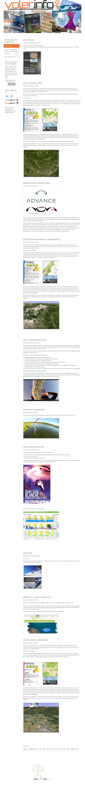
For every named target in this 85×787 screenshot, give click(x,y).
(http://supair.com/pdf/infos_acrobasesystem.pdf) (34, 370)
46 (43, 749)
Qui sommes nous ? (10, 56)
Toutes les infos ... (9, 46)
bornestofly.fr (61, 611)
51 (61, 749)
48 (50, 749)
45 (40, 749)
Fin (77, 749)
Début (25, 749)
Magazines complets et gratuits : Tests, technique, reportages (11, 51)
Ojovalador (41, 373)
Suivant (73, 749)
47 (47, 749)
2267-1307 (11, 112)
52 (64, 749)
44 (36, 749)
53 (68, 749)
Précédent (31, 749)
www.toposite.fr (34, 292)
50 (57, 749)
